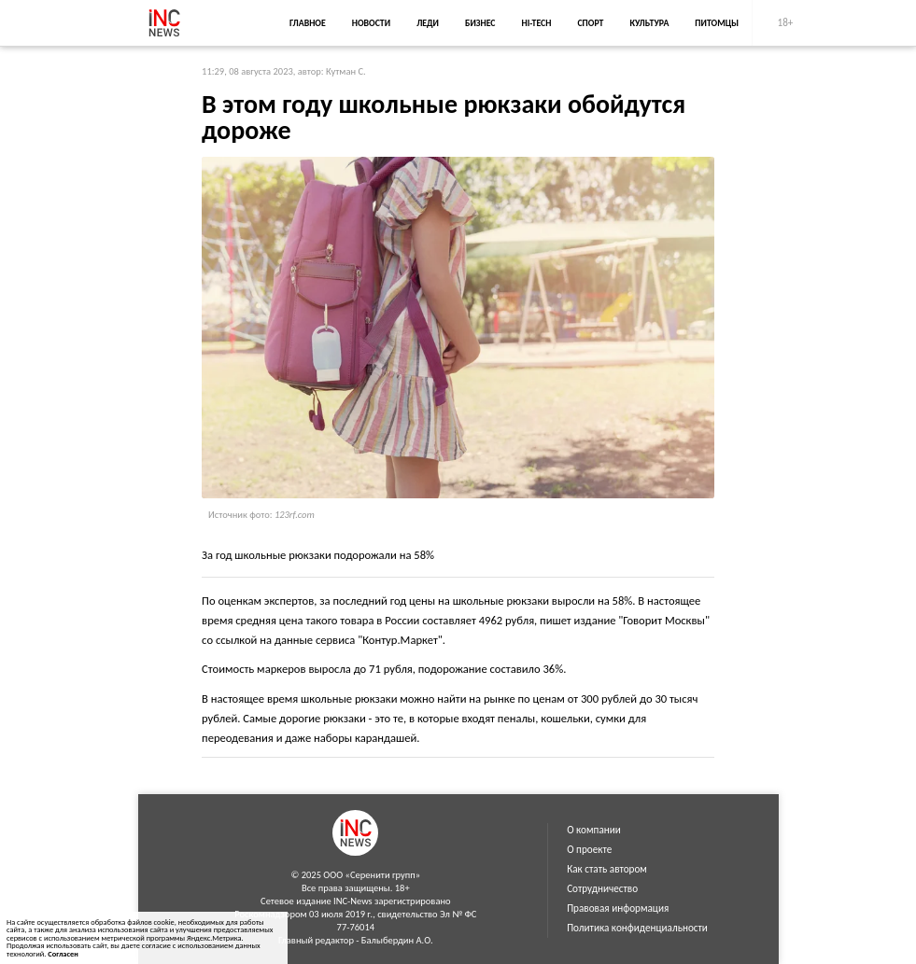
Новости (371, 23)
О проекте (589, 849)
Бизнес (480, 23)
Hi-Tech (536, 23)
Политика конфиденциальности (637, 927)
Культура (649, 23)
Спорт (590, 23)
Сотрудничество (602, 888)
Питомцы (717, 23)
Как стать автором (607, 868)
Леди (427, 23)
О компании (594, 829)
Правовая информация (618, 908)
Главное (307, 23)
